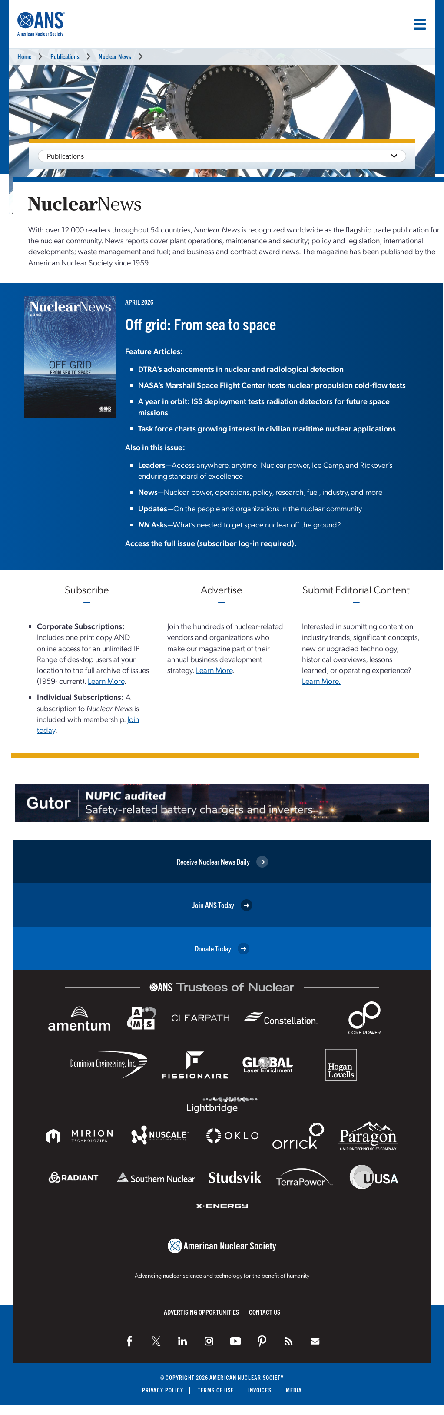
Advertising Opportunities (201, 1312)
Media (294, 1390)
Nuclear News (115, 56)
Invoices (260, 1390)
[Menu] (420, 24)
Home (24, 56)
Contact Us (264, 1312)
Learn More (106, 681)
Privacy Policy (162, 1390)
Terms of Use (216, 1390)
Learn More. (321, 681)
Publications (65, 56)
